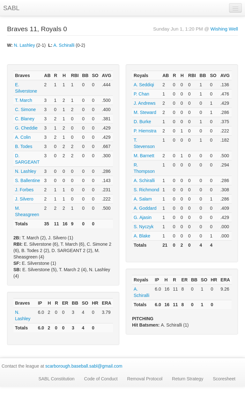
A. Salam (143, 198)
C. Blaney (24, 118)
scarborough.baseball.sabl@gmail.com (83, 366)
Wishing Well (224, 29)
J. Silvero (24, 198)
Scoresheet (224, 378)
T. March (23, 100)
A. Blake (142, 235)
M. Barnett (144, 155)
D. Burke (142, 121)
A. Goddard (145, 208)
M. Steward (145, 112)
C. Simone (25, 109)
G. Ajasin (143, 217)
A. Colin (23, 137)
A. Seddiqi (144, 84)
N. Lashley (24, 45)
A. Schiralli (63, 45)
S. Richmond (146, 189)
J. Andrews (144, 103)
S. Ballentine (27, 180)
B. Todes (23, 146)
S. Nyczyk (143, 226)
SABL (11, 7)
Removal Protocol (145, 378)
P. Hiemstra (145, 130)
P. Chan (141, 93)
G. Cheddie (26, 127)
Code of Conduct (101, 378)
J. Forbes (24, 189)
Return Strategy (187, 378)
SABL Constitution (56, 378)
